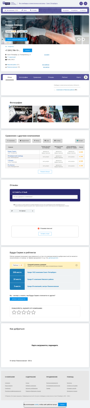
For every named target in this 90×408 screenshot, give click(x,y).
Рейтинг (65, 77)
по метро (83, 10)
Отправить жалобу (72, 393)
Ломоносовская (12, 67)
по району (74, 10)
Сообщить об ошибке (73, 390)
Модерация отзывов (73, 395)
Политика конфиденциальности (11, 396)
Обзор (9, 77)
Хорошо (62, 404)
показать (27, 50)
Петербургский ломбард (15, 160)
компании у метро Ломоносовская (62, 93)
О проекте (8, 387)
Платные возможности (53, 387)
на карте (46, 54)
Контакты (70, 387)
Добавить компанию (32, 390)
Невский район (12, 64)
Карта (79, 77)
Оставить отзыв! (45, 238)
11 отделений (11, 57)
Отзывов (21, 31)
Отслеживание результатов (54, 390)
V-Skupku (10, 165)
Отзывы (33, 10)
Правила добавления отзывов (34, 395)
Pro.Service (11, 169)
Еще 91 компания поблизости (16, 39)
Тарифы (48, 393)
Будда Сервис (12, 156)
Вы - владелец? (9, 46)
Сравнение (37, 77)
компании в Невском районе (65, 90)
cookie (36, 404)
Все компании (11, 10)
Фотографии (23, 77)
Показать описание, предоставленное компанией (25, 93)
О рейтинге (8, 393)
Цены (24, 10)
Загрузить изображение (32, 393)
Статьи (28, 387)
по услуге (66, 10)
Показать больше (45, 176)
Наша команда (9, 390)
